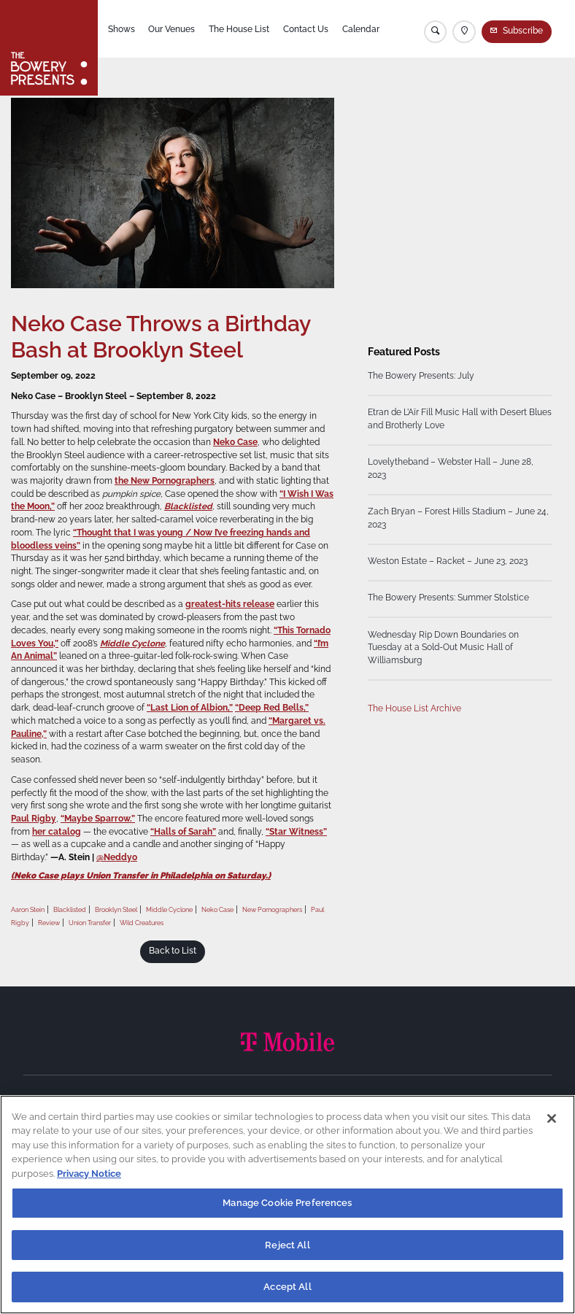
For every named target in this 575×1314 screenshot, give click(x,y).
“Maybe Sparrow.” (98, 818)
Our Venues (171, 29)
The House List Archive (414, 709)
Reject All (287, 1245)
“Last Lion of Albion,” (190, 708)
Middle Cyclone (132, 643)
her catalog (56, 832)
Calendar (360, 29)
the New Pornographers (165, 481)
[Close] (552, 1118)
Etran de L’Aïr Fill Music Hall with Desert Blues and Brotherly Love (460, 419)
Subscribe (523, 31)
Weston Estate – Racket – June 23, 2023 (448, 562)
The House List (239, 29)
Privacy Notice (89, 1173)
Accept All (287, 1286)
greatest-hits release (229, 604)
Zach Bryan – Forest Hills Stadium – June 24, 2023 (458, 518)
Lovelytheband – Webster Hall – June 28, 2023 (450, 469)
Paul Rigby (33, 818)
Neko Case (235, 442)
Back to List (172, 951)
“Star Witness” (296, 832)
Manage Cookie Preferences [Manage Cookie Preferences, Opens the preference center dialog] (287, 1202)
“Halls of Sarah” (183, 832)
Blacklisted (188, 506)
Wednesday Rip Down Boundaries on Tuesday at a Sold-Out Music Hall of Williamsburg (443, 647)
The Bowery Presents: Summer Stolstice (448, 598)
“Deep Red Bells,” (272, 708)
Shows (121, 29)
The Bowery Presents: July (421, 376)
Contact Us (305, 29)
